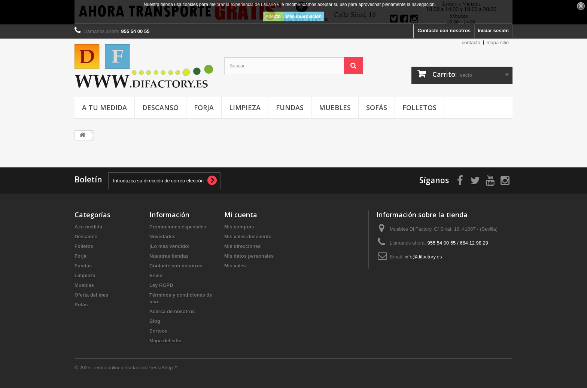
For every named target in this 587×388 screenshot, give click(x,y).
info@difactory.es (423, 257)
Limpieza (245, 107)
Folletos (419, 107)
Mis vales (235, 266)
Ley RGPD (161, 285)
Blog (154, 321)
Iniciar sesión (493, 30)
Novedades (162, 236)
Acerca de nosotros (172, 311)
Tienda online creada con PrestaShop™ (135, 367)
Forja (204, 107)
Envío (155, 275)
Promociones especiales (177, 227)
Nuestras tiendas (169, 256)
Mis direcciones (242, 246)
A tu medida (104, 107)
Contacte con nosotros (444, 30)
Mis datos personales (249, 256)
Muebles (335, 107)
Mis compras (239, 227)
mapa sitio (498, 42)
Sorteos (158, 331)
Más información (304, 16)
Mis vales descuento (247, 236)
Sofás (376, 107)
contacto (471, 42)
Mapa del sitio (165, 340)
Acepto (273, 16)
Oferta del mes (91, 295)
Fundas (290, 107)
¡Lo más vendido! (169, 246)
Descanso (160, 107)
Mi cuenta (240, 214)
